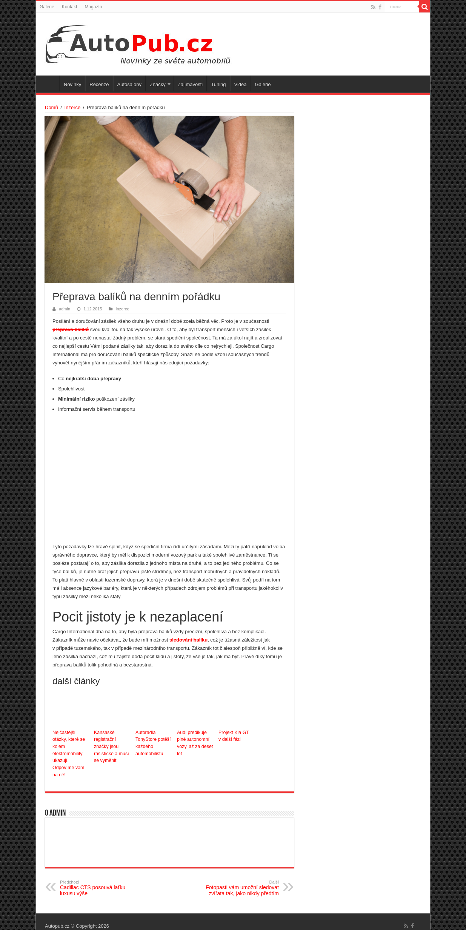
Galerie (47, 6)
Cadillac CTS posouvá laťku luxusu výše (98, 879)
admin (64, 309)
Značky (158, 84)
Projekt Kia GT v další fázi (233, 736)
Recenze (99, 84)
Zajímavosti (190, 84)
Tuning (218, 84)
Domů (51, 107)
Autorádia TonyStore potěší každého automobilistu (152, 743)
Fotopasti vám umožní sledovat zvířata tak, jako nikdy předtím (240, 879)
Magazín (93, 6)
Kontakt (69, 6)
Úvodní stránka (49, 83)
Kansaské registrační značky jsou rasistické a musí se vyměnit (112, 743)
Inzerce (73, 107)
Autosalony (129, 84)
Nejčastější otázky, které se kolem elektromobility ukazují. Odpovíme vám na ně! (71, 749)
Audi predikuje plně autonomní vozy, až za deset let (194, 743)
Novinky (72, 84)
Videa (240, 84)
